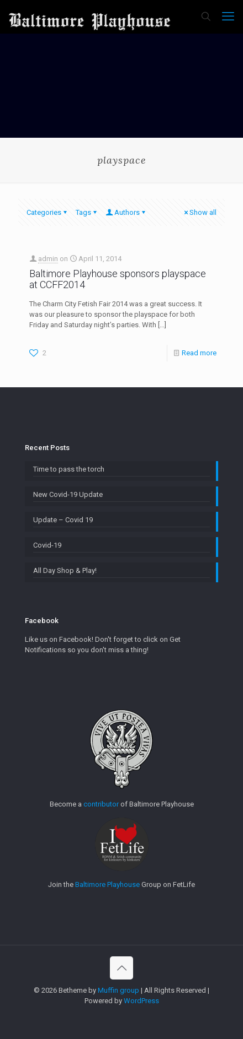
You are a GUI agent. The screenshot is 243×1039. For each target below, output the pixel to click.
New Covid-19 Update (68, 494)
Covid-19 (47, 545)
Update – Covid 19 (63, 520)
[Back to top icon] (121, 968)
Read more (199, 353)
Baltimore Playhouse (107, 884)
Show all (199, 212)
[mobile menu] (228, 16)
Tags (87, 212)
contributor (101, 804)
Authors (126, 212)
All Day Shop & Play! (65, 570)
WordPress (141, 1001)
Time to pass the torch (68, 469)
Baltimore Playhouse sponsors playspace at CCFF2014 (117, 279)
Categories (47, 212)
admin (48, 259)
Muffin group (118, 990)
